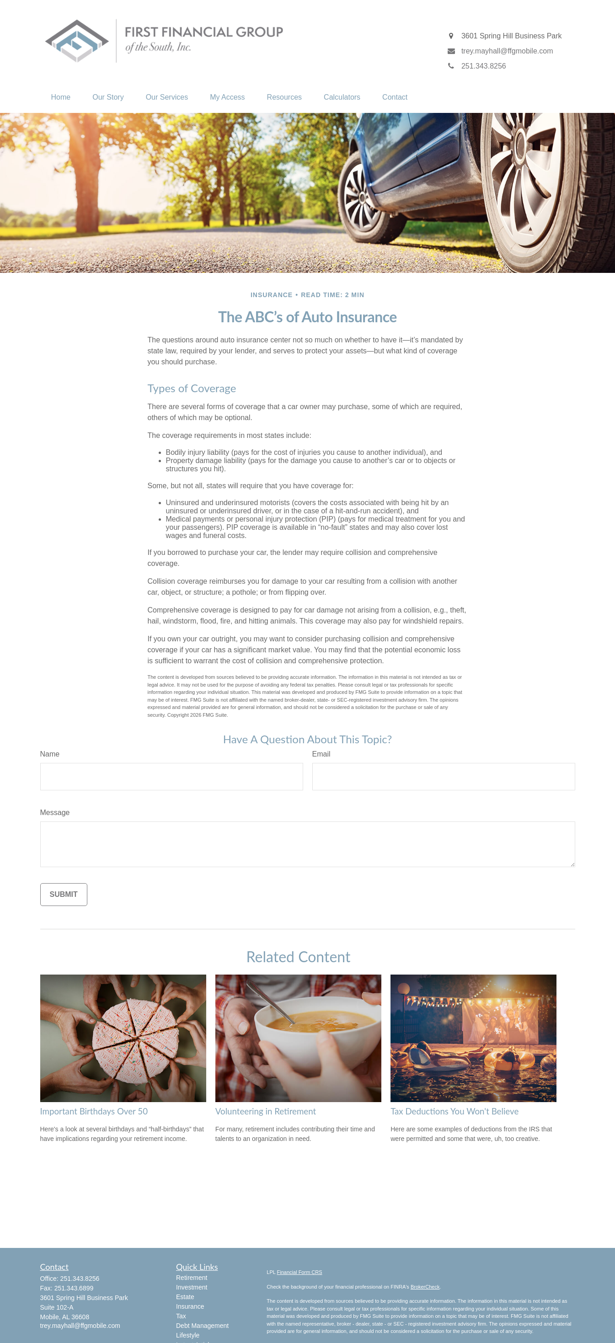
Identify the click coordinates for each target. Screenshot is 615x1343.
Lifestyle (187, 1335)
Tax (181, 1316)
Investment (191, 1287)
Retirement (191, 1277)
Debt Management (202, 1325)
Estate (185, 1296)
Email (321, 754)
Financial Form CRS (299, 1272)
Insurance (190, 1306)
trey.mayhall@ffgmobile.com (80, 1325)
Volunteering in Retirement (265, 1111)
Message (55, 812)
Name (50, 754)
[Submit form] (63, 894)
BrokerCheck (425, 1287)
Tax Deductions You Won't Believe (454, 1111)
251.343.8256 (80, 1278)
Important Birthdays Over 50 (94, 1111)
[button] (61, 97)
